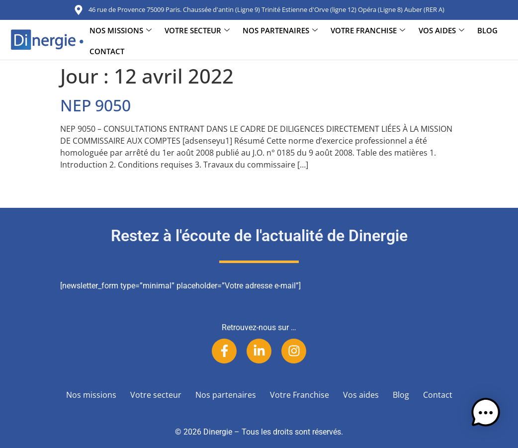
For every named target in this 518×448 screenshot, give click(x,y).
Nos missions (120, 30)
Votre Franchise (368, 30)
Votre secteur (197, 30)
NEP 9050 (95, 105)
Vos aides (441, 30)
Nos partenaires (280, 30)
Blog (487, 30)
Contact (106, 52)
